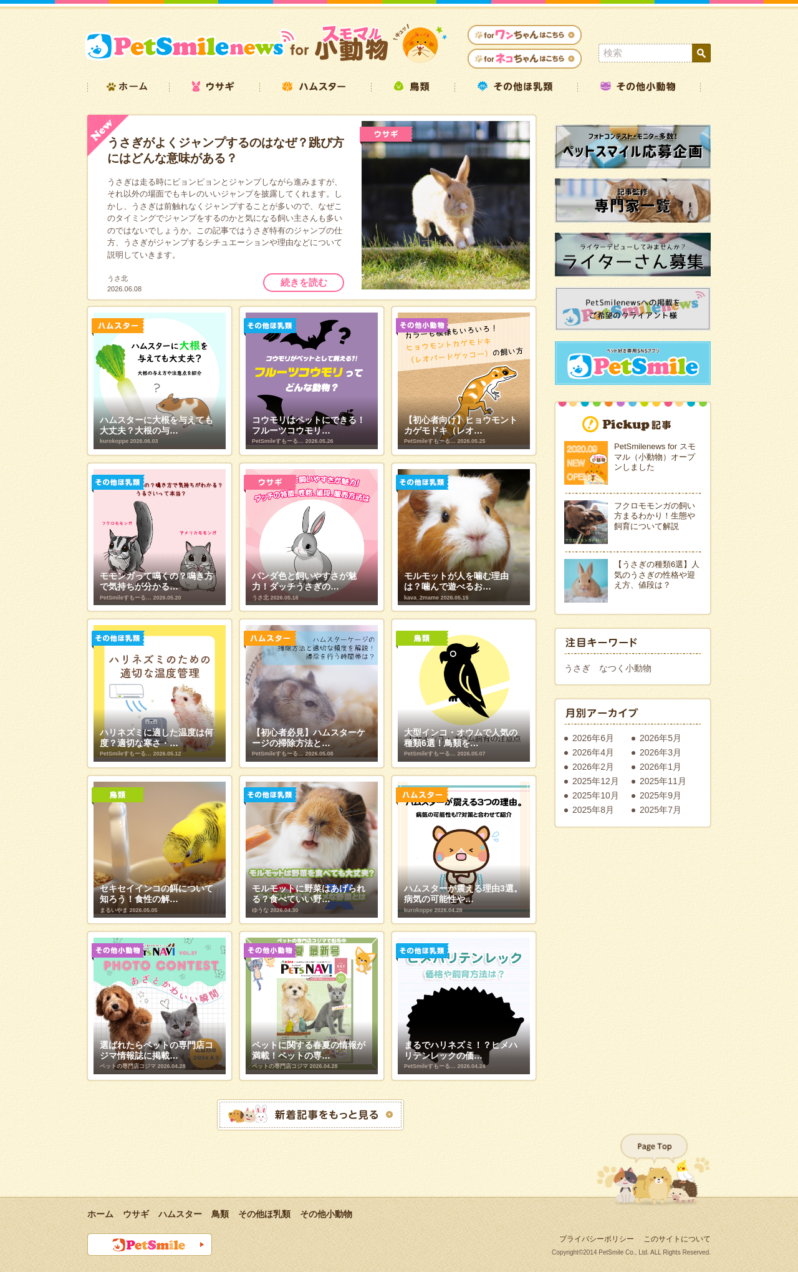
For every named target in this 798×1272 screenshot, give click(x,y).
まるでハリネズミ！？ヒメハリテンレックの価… (460, 1050)
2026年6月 (593, 738)
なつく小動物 (625, 668)
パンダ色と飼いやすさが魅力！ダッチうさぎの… (304, 581)
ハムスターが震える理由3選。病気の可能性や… (463, 893)
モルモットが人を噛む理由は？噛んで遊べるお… (456, 581)
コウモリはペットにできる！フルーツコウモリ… (308, 425)
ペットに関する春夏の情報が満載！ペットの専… (308, 1050)
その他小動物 (326, 1214)
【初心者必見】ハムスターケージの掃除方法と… (308, 737)
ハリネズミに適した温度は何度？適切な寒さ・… (156, 737)
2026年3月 (660, 752)
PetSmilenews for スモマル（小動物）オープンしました (655, 457)
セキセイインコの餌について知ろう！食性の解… (156, 893)
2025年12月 (595, 781)
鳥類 (220, 1214)
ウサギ (136, 1214)
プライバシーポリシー (596, 1239)
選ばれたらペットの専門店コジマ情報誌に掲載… (156, 1050)
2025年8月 (593, 810)
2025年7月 (660, 810)
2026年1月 (660, 767)
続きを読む (304, 282)
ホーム (100, 1214)
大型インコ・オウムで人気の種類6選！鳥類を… (460, 737)
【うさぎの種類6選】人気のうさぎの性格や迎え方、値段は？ (656, 575)
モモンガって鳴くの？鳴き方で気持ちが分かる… (156, 581)
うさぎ (577, 668)
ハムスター (180, 1214)
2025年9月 (660, 795)
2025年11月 (663, 781)
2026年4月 (593, 752)
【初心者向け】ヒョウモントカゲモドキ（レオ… (460, 425)
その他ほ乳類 (264, 1214)
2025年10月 (595, 795)
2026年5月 (660, 738)
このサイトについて (677, 1239)
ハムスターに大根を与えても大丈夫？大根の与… (156, 425)
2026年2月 (593, 767)
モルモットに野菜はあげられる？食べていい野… (308, 893)
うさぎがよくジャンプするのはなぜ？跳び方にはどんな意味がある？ (225, 150)
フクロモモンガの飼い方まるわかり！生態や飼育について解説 (654, 516)
